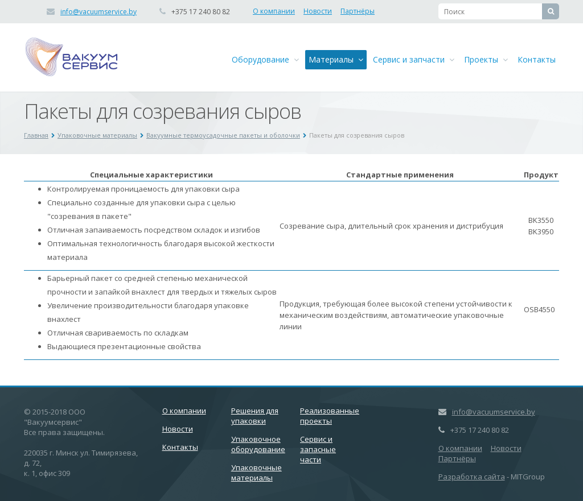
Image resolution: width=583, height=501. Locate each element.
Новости (317, 11)
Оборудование (265, 59)
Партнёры (357, 11)
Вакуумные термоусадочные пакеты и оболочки (223, 135)
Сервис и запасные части (318, 449)
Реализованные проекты (329, 415)
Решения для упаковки (254, 415)
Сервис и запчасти (413, 59)
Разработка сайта (471, 476)
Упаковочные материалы (97, 135)
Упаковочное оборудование (258, 444)
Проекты (486, 59)
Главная (36, 135)
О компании (274, 11)
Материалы (336, 59)
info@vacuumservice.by (98, 11)
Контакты (537, 59)
